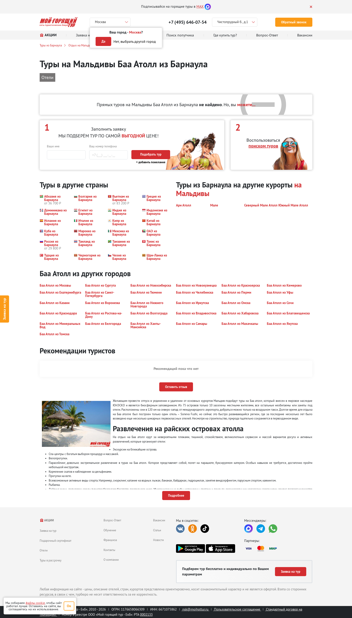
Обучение (110, 530)
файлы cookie (35, 603)
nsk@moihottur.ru (195, 609)
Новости (158, 540)
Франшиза (110, 540)
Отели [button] (47, 77)
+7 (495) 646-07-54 (188, 22)
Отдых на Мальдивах (81, 45)
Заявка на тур (4, 309)
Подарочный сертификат (55, 540)
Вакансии (159, 520)
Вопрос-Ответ (112, 520)
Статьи (157, 530)
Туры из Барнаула (51, 45)
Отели (44, 550)
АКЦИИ (47, 520)
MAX (200, 6)
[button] (54, 200)
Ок (69, 606)
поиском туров (263, 146)
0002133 (146, 614)
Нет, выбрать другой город (134, 41)
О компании (111, 559)
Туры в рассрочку (50, 560)
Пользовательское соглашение (237, 609)
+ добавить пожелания (150, 162)
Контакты (109, 550)
